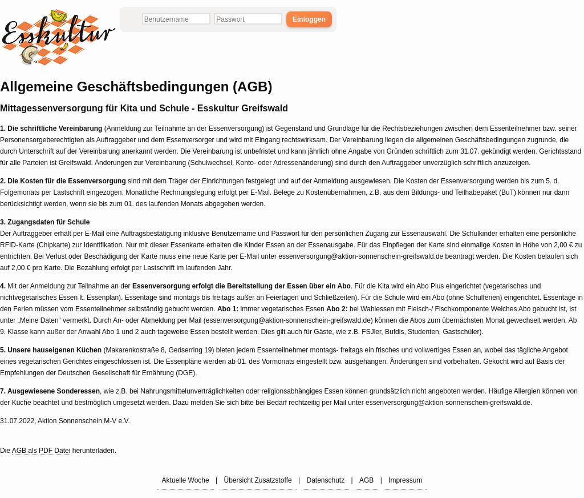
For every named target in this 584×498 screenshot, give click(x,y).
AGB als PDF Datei (41, 451)
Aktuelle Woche (185, 480)
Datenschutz (325, 480)
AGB (366, 480)
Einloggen (309, 19)
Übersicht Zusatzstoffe (258, 480)
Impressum (405, 480)
